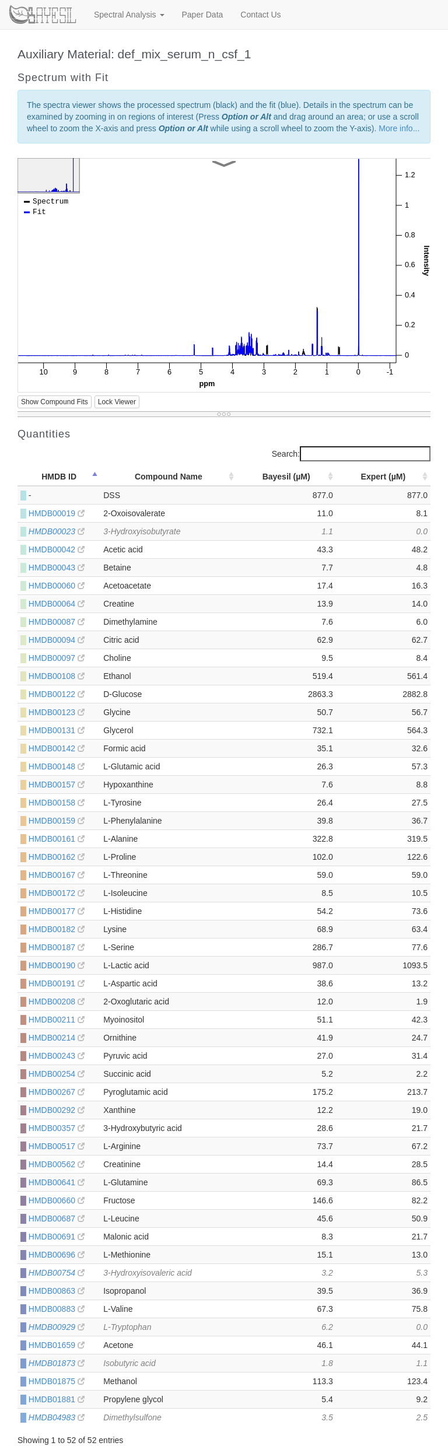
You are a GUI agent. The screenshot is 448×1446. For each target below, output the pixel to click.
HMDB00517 (57, 1146)
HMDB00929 (57, 1327)
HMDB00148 (57, 766)
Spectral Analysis (129, 14)
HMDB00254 (57, 1074)
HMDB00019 (57, 513)
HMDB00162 (57, 857)
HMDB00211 (57, 1019)
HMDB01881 (57, 1399)
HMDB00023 (57, 531)
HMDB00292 (57, 1110)
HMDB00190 (57, 965)
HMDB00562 (57, 1164)
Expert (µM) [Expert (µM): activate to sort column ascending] (383, 476)
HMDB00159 (57, 820)
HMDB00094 (57, 640)
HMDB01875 (57, 1381)
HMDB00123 (57, 712)
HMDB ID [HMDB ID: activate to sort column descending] (58, 476)
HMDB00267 (57, 1092)
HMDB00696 (57, 1254)
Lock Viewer (117, 402)
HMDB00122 (57, 694)
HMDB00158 (57, 802)
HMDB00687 (57, 1218)
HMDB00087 (57, 621)
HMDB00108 (57, 676)
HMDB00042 (57, 549)
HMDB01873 (57, 1363)
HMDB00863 (57, 1291)
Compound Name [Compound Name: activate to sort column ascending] (168, 476)
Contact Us (260, 14)
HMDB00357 (57, 1128)
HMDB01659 (57, 1345)
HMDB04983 (57, 1417)
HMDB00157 (57, 784)
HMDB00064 (57, 603)
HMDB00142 (57, 748)
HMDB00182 (57, 929)
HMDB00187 (57, 947)
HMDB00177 (57, 911)
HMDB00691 (57, 1236)
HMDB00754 (57, 1272)
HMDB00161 (57, 838)
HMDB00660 (57, 1200)
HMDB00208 (57, 1001)
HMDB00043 (57, 567)
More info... (399, 128)
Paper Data (202, 14)
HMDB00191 (57, 983)
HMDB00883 (57, 1309)
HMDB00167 (57, 875)
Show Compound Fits (54, 402)
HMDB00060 (57, 585)
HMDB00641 (57, 1182)
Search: (351, 453)
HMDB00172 (57, 893)
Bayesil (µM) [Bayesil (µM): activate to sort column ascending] (286, 476)
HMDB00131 (57, 730)
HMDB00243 (57, 1055)
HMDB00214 (57, 1037)
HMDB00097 (57, 658)
